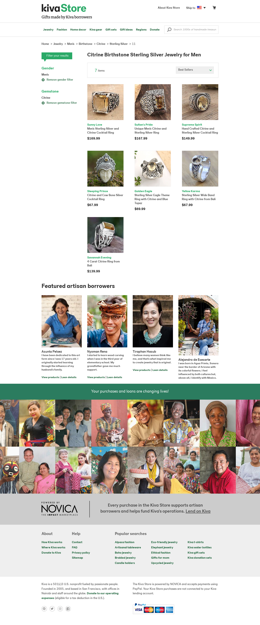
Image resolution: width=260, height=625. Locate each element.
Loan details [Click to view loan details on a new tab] (68, 377)
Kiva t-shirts (196, 542)
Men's (45, 74)
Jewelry (48, 29)
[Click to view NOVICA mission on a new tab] (60, 509)
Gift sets (111, 29)
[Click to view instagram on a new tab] (61, 608)
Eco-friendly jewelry (164, 542)
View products (50, 377)
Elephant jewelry (162, 547)
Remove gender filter (57, 79)
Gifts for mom (160, 557)
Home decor (78, 29)
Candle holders (125, 563)
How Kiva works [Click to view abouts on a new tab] (52, 542)
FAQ (74, 547)
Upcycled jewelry (162, 563)
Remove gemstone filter (59, 103)
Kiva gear (96, 29)
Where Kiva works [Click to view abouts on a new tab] (53, 547)
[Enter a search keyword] (191, 29)
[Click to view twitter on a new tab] (53, 608)
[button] (169, 30)
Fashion (62, 29)
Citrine (46, 98)
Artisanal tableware (128, 547)
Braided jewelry (125, 557)
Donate (155, 29)
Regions (141, 29)
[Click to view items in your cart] (214, 8)
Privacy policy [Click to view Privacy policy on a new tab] (81, 552)
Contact (77, 542)
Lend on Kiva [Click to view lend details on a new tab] (198, 511)
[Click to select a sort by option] (195, 70)
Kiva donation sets (200, 557)
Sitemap (77, 557)
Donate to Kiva (51, 552)
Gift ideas (126, 29)
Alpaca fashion (124, 542)
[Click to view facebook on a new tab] (69, 608)
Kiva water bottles (200, 547)
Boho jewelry (123, 552)
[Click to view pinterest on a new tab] (45, 608)
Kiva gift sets (196, 552)
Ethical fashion (160, 552)
